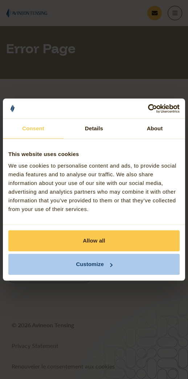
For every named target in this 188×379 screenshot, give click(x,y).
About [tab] (155, 128)
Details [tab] (94, 128)
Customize (94, 264)
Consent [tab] (33, 128)
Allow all (94, 240)
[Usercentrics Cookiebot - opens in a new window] (148, 108)
